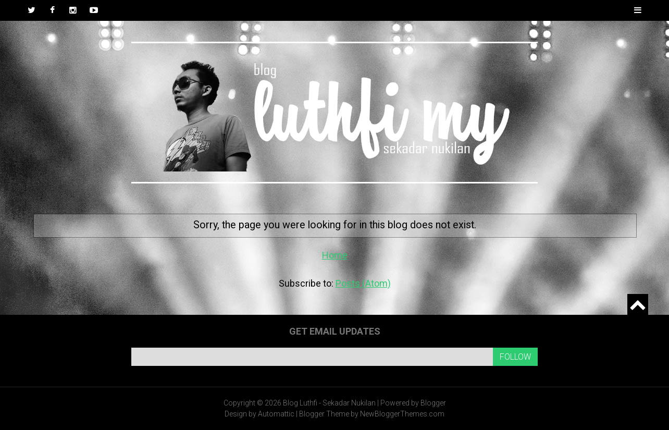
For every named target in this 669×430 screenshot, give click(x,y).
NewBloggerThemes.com (402, 414)
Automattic (276, 414)
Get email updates (334, 331)
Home (335, 255)
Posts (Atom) (363, 283)
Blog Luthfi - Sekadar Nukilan (329, 403)
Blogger (433, 403)
